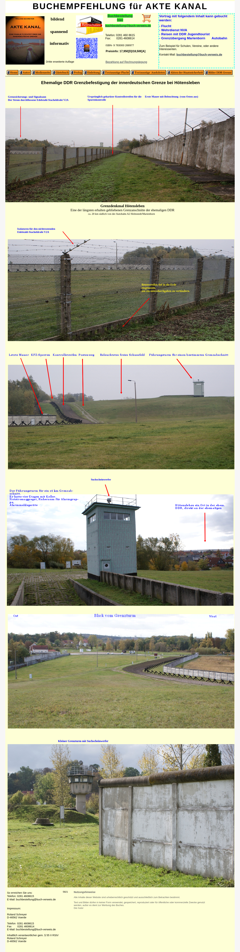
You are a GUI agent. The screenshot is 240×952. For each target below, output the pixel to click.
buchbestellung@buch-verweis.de (128, 25)
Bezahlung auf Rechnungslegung (126, 61)
